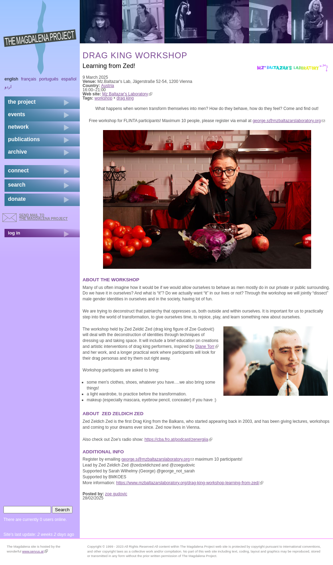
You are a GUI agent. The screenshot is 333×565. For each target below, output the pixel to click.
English (11, 79)
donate (17, 199)
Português (48, 79)
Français (28, 79)
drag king (125, 98)
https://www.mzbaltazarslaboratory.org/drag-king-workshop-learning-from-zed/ (190, 482)
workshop (103, 98)
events (16, 114)
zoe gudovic (116, 493)
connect (18, 170)
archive (17, 152)
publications (24, 139)
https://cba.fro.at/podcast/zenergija (178, 439)
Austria (107, 85)
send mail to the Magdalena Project (43, 217)
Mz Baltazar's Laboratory (127, 94)
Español (69, 79)
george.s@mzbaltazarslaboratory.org (289, 120)
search (16, 185)
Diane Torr (207, 346)
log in (14, 233)
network (18, 127)
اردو (8, 86)
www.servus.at (35, 551)
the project (22, 102)
